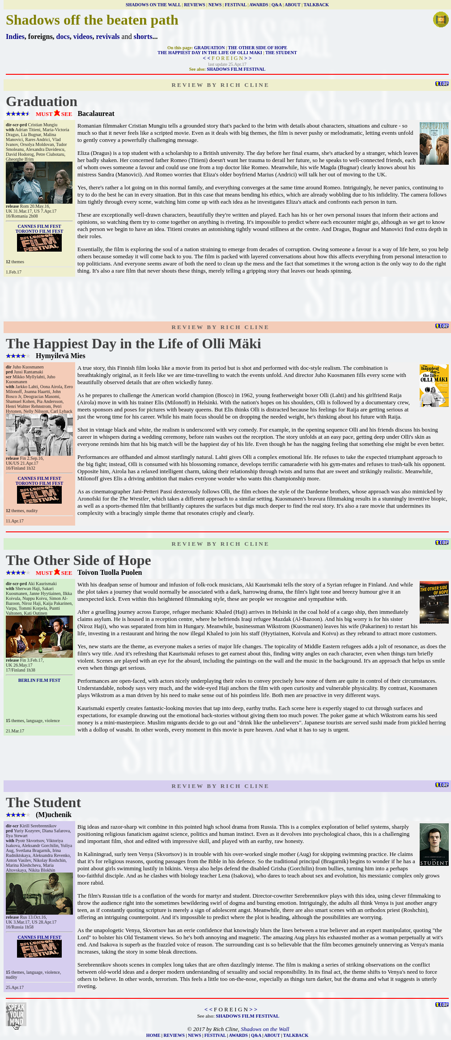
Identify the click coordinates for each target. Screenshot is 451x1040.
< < (206, 58)
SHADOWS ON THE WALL (153, 4)
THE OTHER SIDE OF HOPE (257, 47)
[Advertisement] (227, 299)
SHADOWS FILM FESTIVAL (236, 69)
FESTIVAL (235, 4)
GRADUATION (209, 47)
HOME (153, 1035)
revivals (108, 36)
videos (83, 36)
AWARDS (258, 4)
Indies (15, 36)
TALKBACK (316, 4)
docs (63, 36)
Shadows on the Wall (265, 1029)
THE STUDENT (281, 52)
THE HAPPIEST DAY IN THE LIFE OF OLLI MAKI (209, 52)
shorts (143, 36)
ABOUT (292, 4)
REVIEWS (194, 4)
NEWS (214, 4)
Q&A (277, 4)
